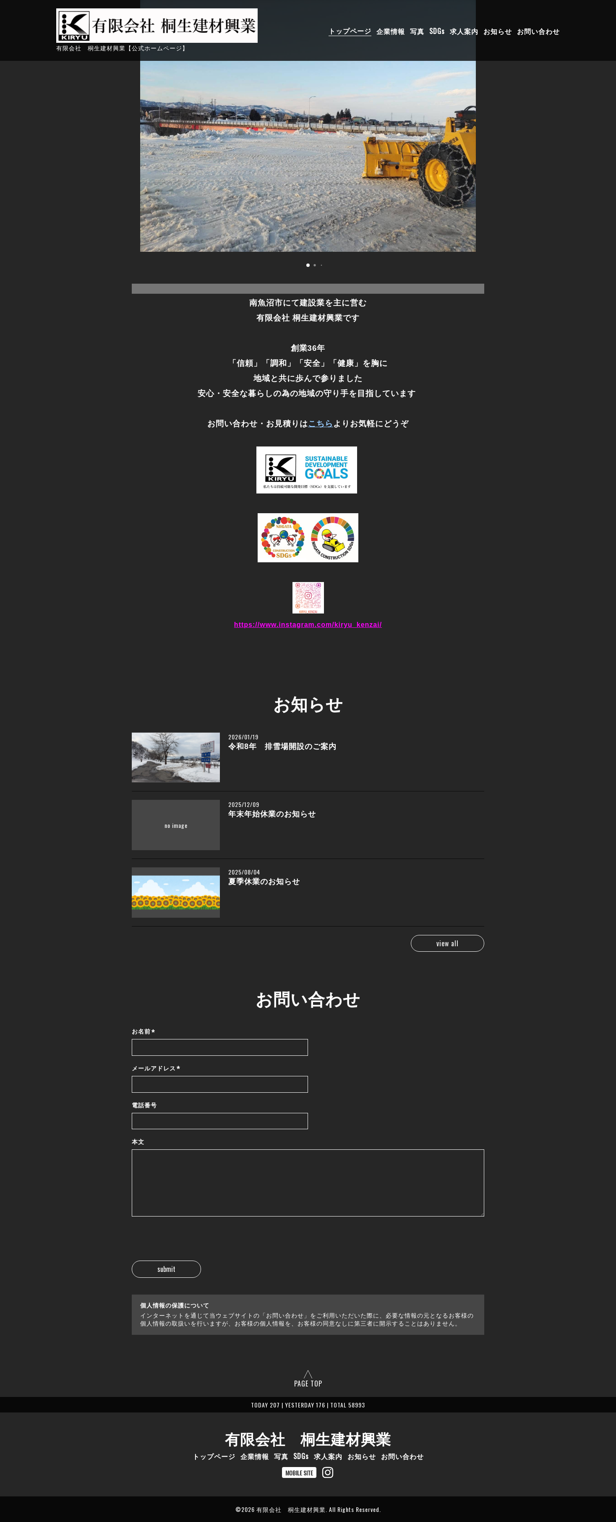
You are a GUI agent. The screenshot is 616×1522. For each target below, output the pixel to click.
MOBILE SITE (299, 1472)
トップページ (350, 31)
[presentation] (195, 1244)
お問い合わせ (538, 31)
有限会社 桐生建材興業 (308, 1438)
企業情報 (390, 31)
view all (447, 943)
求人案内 (464, 31)
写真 (417, 31)
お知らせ (497, 31)
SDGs (437, 31)
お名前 (143, 1032)
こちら (320, 423)
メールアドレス (156, 1068)
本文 (138, 1141)
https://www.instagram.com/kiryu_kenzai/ (308, 624)
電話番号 (144, 1105)
